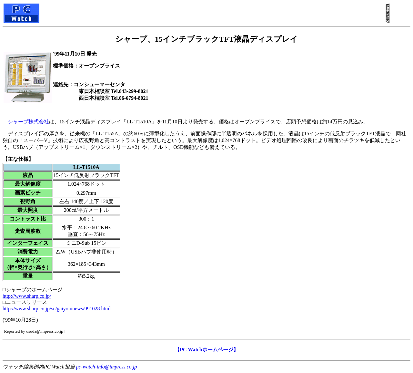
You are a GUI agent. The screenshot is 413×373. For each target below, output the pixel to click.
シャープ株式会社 (28, 121)
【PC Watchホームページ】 (206, 349)
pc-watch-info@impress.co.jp (106, 366)
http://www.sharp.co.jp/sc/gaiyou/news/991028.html (57, 308)
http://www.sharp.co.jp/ (27, 296)
